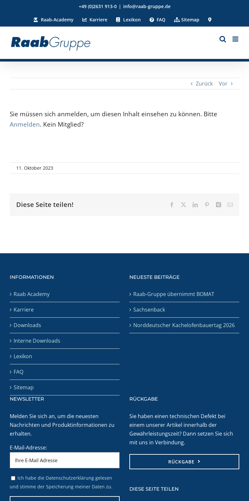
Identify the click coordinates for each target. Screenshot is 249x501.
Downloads (27, 325)
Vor (223, 83)
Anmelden (25, 124)
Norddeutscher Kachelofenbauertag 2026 (184, 325)
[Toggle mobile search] (222, 39)
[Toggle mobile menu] (235, 39)
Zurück (204, 83)
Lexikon (23, 356)
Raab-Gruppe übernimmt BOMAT (173, 294)
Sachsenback (149, 309)
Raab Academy (32, 294)
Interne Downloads (37, 340)
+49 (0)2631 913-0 (98, 6)
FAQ (18, 371)
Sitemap (24, 387)
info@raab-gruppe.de (147, 6)
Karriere (24, 309)
